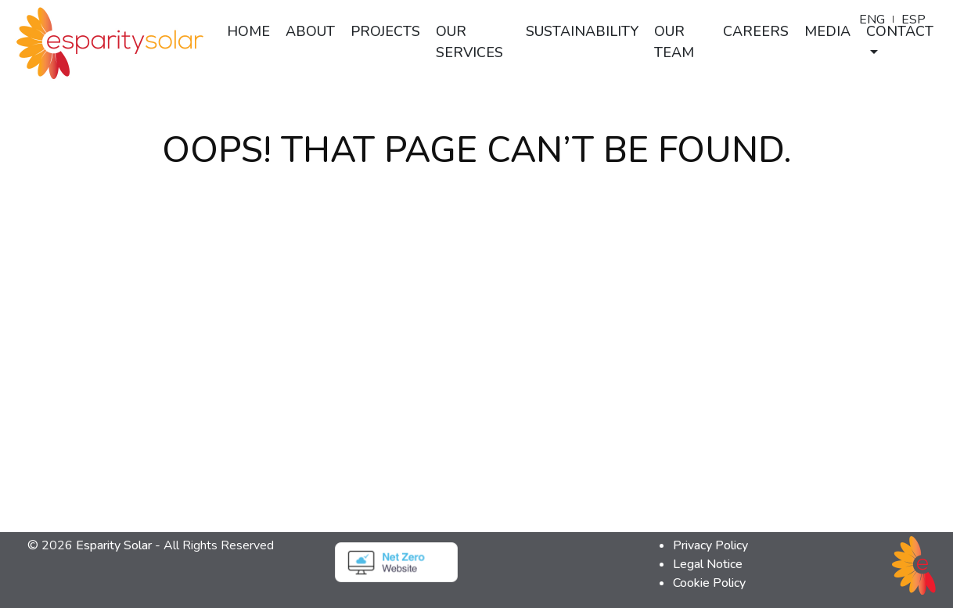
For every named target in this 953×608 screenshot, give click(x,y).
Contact (899, 31)
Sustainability (582, 31)
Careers (756, 31)
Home (248, 31)
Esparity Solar (114, 545)
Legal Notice (708, 564)
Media (827, 31)
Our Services (469, 42)
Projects (385, 31)
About (310, 31)
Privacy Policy (710, 545)
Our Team (674, 42)
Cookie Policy (709, 583)
